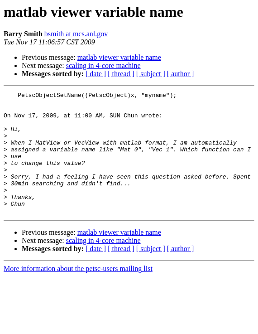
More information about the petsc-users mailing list (78, 293)
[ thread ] (121, 73)
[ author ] (180, 73)
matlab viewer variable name (119, 57)
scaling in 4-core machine (103, 65)
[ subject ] (150, 73)
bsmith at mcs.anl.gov (76, 34)
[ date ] (96, 73)
